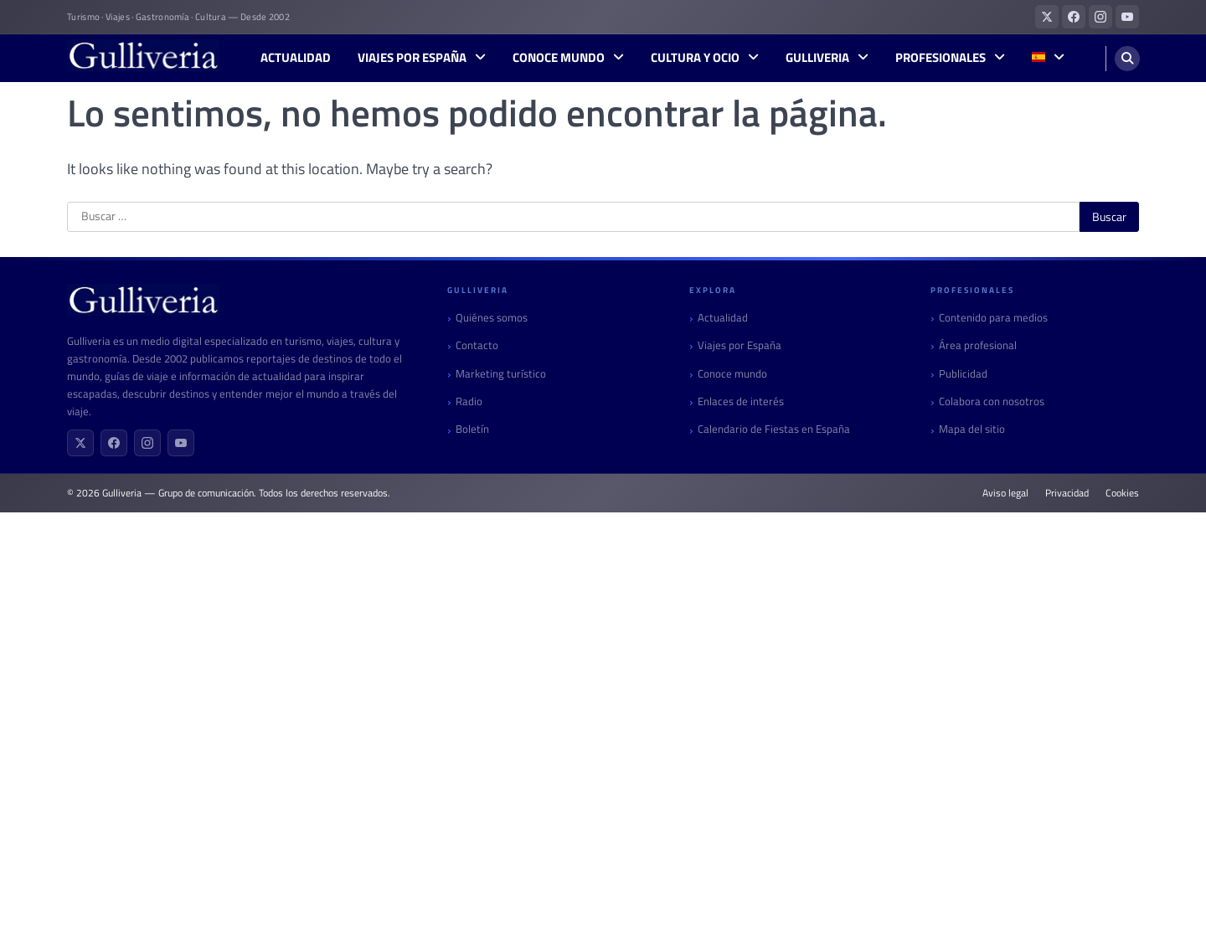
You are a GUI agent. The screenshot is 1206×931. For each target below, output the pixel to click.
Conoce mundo (559, 58)
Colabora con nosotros (991, 401)
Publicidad (963, 374)
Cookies (1122, 493)
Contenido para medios (993, 318)
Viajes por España (412, 58)
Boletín (472, 429)
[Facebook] (113, 442)
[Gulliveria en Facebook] (1073, 16)
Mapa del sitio (972, 429)
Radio (469, 401)
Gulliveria (817, 58)
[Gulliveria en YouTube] (1127, 16)
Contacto (477, 345)
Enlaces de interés (741, 401)
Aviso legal (1005, 493)
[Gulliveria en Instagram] (1100, 16)
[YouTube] (181, 442)
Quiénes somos (492, 318)
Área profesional (978, 345)
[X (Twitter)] (80, 442)
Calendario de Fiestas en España (774, 429)
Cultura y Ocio (695, 58)
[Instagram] (147, 442)
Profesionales (940, 58)
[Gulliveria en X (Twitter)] (1047, 16)
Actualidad (295, 58)
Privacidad (1067, 493)
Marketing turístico (501, 374)
